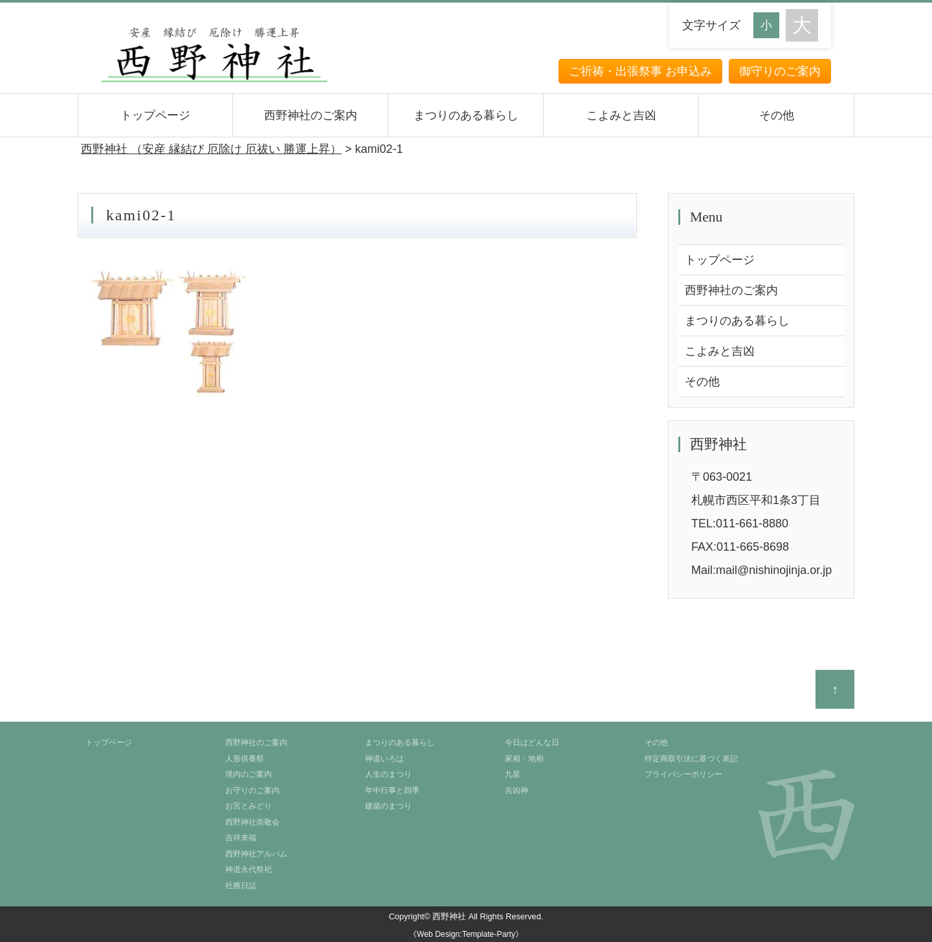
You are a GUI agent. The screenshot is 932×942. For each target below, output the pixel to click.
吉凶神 (516, 790)
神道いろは (384, 758)
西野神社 (449, 916)
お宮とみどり (248, 805)
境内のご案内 (248, 774)
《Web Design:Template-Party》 (466, 934)
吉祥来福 (240, 837)
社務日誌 (240, 885)
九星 (512, 774)
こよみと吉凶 (621, 115)
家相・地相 (524, 758)
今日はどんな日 (532, 742)
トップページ (155, 115)
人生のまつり (388, 774)
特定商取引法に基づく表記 (691, 758)
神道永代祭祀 (248, 869)
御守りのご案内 (780, 71)
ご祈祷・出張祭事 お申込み (640, 71)
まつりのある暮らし (466, 115)
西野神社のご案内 (310, 115)
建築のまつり (388, 805)
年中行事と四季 (392, 790)
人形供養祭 (244, 758)
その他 (776, 115)
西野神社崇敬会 (252, 822)
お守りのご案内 (252, 790)
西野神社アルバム (256, 853)
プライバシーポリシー (683, 774)
